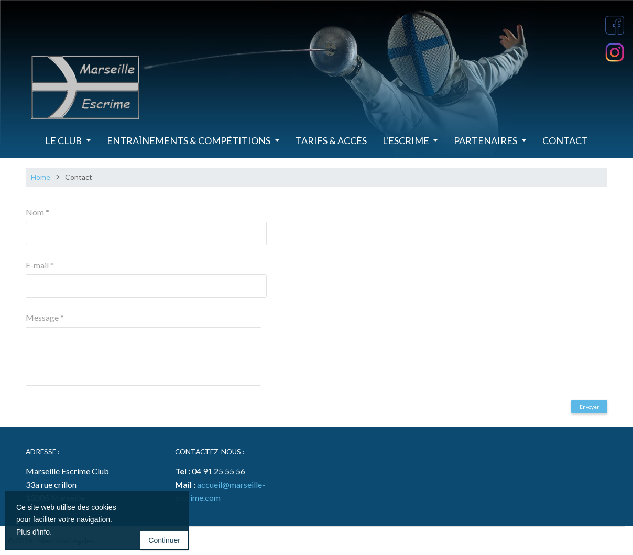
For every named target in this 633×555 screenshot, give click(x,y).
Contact (565, 140)
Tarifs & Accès (331, 140)
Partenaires (486, 140)
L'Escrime (407, 140)
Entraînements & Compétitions (189, 140)
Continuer (164, 541)
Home (40, 176)
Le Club (64, 140)
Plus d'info (33, 533)
